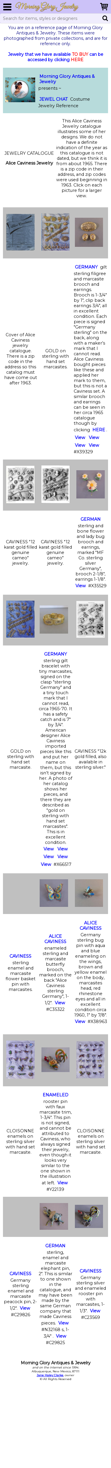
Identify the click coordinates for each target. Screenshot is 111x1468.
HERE (98, 429)
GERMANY (86, 267)
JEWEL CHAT (53, 99)
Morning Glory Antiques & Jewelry (67, 79)
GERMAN (91, 519)
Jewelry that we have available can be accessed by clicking (55, 57)
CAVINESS (20, 956)
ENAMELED (55, 1095)
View (80, 437)
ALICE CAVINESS (55, 939)
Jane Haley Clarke (50, 1375)
